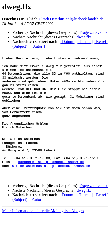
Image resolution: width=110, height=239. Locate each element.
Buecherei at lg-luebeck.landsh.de (51, 183)
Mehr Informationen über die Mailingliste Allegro (43, 234)
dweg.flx (83, 37)
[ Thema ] (85, 41)
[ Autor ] (38, 46)
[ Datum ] (67, 41)
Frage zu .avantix (94, 32)
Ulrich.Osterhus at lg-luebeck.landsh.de (71, 19)
